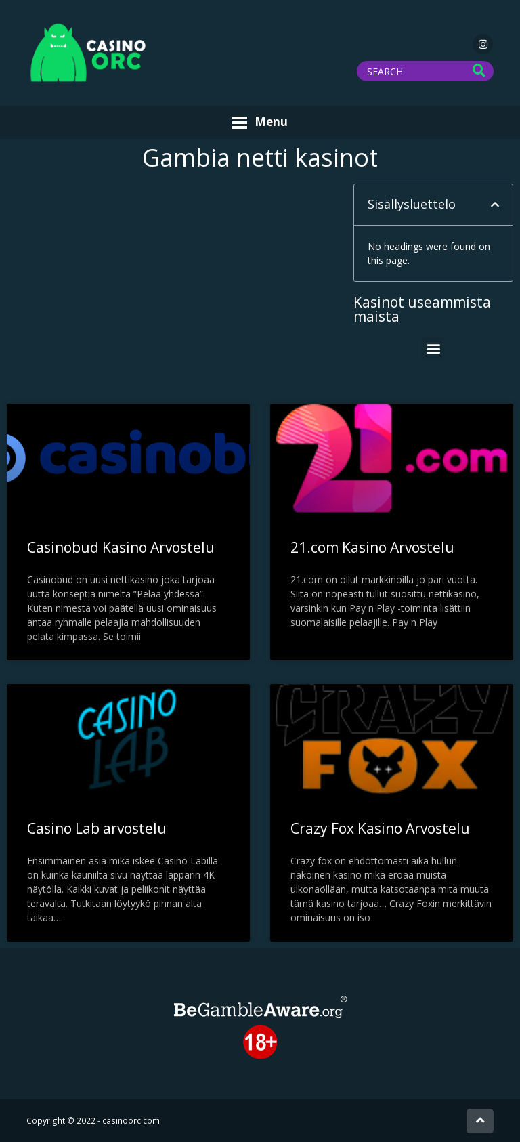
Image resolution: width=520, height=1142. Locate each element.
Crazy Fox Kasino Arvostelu (380, 828)
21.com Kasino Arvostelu (372, 547)
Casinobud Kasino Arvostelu (121, 547)
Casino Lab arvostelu (97, 828)
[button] (495, 204)
